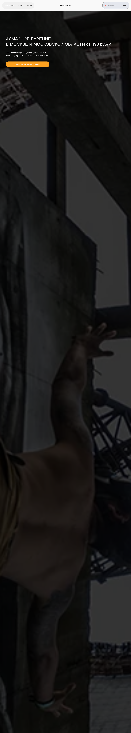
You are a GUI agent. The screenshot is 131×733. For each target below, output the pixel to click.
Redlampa (65, 5)
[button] (115, 5)
